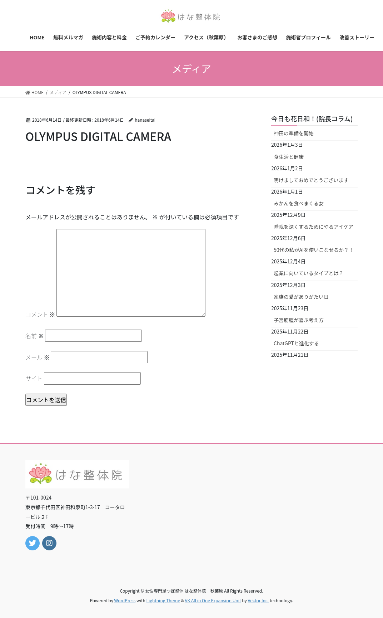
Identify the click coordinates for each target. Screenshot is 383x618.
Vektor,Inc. (258, 600)
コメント (40, 314)
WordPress (125, 600)
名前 (34, 335)
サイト (34, 378)
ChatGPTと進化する (296, 343)
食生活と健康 (289, 156)
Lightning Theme (163, 600)
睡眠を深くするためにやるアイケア (313, 226)
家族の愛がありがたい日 (301, 296)
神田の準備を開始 (294, 133)
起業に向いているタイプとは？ (309, 273)
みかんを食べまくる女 (299, 203)
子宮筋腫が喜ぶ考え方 (299, 319)
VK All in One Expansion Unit (213, 600)
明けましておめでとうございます (311, 180)
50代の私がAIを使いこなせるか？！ (314, 249)
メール (37, 357)
